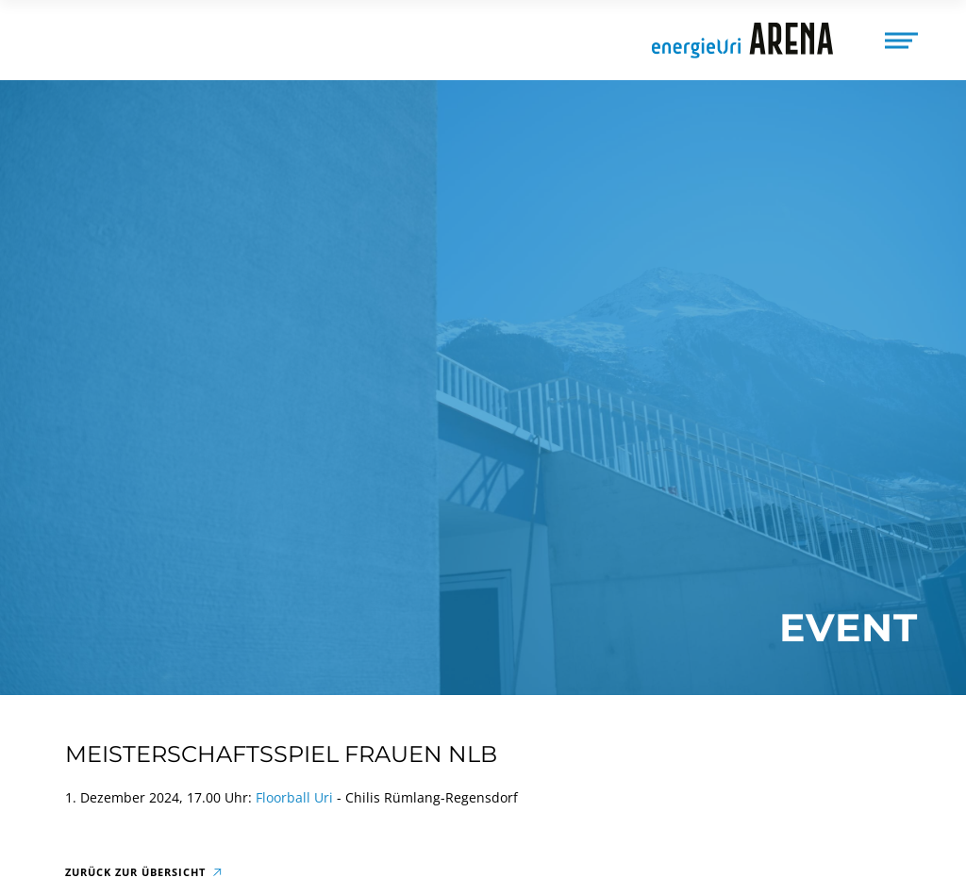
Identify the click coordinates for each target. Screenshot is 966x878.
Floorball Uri (294, 797)
